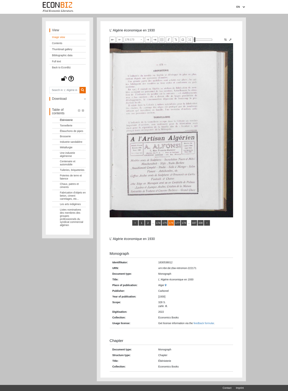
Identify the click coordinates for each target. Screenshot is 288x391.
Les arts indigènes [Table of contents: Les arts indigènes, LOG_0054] (70, 204)
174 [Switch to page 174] (158, 222)
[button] (67, 78)
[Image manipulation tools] (230, 39)
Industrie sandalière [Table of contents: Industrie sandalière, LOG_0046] (71, 141)
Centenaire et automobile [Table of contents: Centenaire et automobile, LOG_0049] (67, 163)
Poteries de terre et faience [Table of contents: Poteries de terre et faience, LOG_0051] (71, 177)
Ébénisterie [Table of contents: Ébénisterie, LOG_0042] (66, 120)
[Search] (83, 90)
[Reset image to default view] (183, 39)
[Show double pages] (162, 39)
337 (194, 222)
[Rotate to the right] (176, 39)
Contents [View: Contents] (57, 43)
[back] (135, 223)
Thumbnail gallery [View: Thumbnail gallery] (62, 49)
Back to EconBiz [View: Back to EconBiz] (61, 67)
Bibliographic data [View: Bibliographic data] (62, 55)
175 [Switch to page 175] (165, 222)
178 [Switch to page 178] (184, 222)
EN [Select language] (241, 6)
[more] (207, 223)
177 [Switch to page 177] (177, 222)
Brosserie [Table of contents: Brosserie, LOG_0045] (65, 136)
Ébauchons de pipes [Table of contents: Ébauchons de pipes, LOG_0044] (71, 131)
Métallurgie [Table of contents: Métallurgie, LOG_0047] (66, 147)
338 (200, 222)
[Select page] (134, 39)
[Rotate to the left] (169, 39)
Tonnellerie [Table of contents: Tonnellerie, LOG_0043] (66, 125)
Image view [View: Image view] (58, 37)
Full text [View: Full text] (56, 61)
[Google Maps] (166, 285)
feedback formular (204, 323)
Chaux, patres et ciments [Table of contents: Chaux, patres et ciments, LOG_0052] (69, 185)
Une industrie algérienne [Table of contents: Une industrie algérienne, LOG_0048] (67, 154)
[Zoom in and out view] (203, 40)
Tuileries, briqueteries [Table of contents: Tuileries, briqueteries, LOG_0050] (72, 169)
